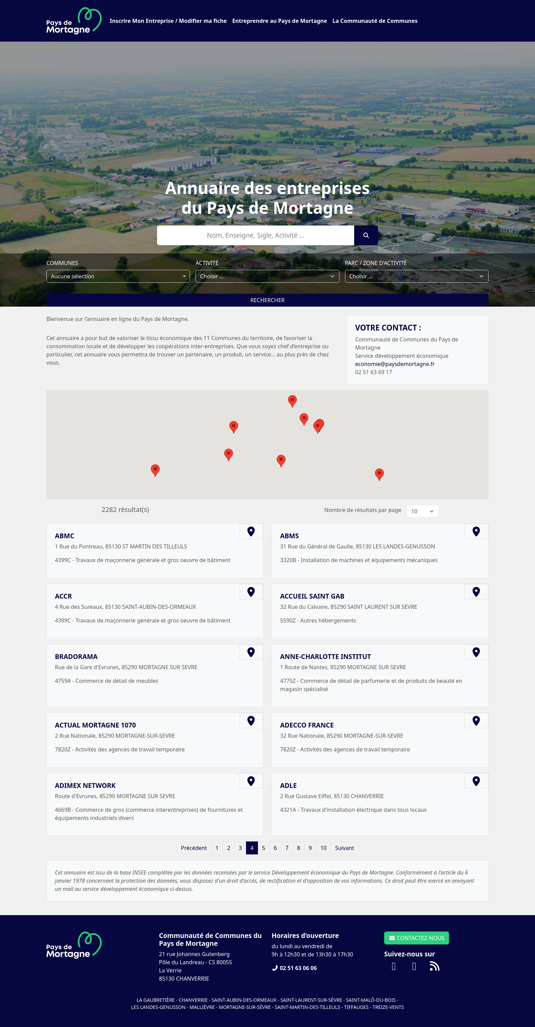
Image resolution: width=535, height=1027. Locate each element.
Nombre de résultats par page (362, 510)
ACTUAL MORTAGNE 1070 (95, 725)
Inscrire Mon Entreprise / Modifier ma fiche (168, 21)
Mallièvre (202, 1007)
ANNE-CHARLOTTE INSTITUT (325, 656)
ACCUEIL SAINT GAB (312, 596)
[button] (228, 455)
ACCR (63, 596)
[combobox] (118, 276)
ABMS (289, 535)
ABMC (64, 535)
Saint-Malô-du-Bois (371, 1000)
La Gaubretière (155, 1000)
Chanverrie (193, 1000)
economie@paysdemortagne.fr (395, 364)
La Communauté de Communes (375, 21)
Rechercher (267, 300)
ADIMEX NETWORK (85, 785)
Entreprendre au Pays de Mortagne (279, 21)
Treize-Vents (388, 1007)
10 (323, 848)
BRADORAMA (76, 656)
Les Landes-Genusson (159, 1007)
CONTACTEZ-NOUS (417, 938)
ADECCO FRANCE (307, 725)
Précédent (194, 848)
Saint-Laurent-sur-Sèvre (311, 1000)
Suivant (344, 848)
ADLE (288, 785)
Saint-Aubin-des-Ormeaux (244, 1000)
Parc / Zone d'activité (376, 263)
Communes (62, 263)
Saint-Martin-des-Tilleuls (307, 1007)
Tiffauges (356, 1007)
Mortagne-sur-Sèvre (245, 1007)
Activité (207, 263)
